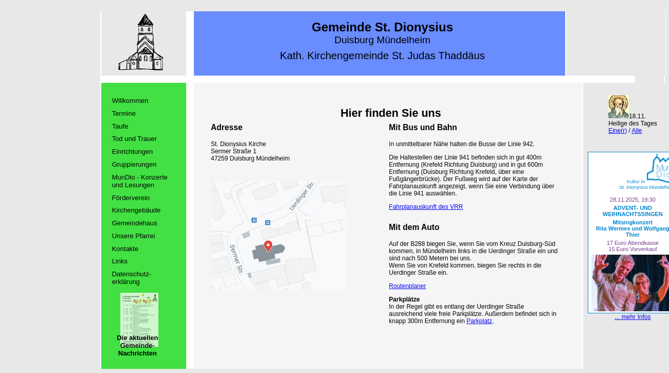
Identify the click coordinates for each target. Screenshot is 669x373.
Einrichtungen (132, 151)
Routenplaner (407, 286)
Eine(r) (617, 130)
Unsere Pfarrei (133, 236)
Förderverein (131, 198)
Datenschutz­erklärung (132, 278)
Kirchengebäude (136, 210)
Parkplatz (479, 321)
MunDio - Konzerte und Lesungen (140, 181)
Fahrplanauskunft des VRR (426, 206)
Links (120, 261)
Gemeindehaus (134, 223)
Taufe (120, 126)
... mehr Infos (632, 317)
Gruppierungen (134, 164)
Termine (124, 113)
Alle (637, 130)
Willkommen (130, 100)
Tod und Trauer (134, 139)
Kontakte (125, 249)
